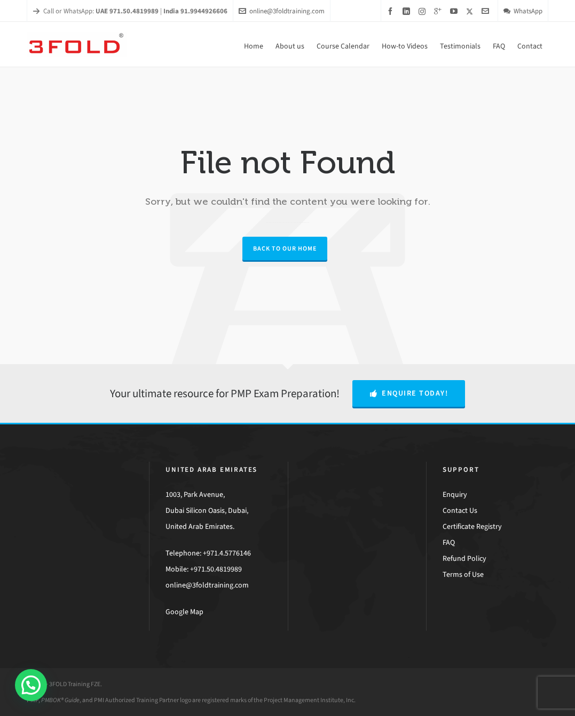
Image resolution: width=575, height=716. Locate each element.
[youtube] (455, 11)
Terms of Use (463, 574)
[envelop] (487, 11)
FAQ (449, 542)
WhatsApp (522, 10)
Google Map (184, 612)
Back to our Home (285, 248)
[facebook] (392, 11)
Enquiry (455, 494)
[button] (31, 685)
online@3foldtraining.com (282, 10)
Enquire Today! (408, 393)
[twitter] (471, 11)
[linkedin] (408, 11)
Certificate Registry (472, 526)
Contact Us (460, 510)
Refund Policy (464, 558)
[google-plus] (439, 11)
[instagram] (424, 11)
